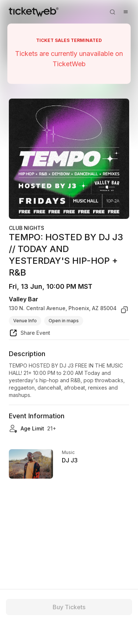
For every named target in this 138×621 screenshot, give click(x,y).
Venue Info (25, 320)
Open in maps (64, 320)
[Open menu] (125, 11)
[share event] (29, 334)
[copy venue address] (124, 310)
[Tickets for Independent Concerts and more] (34, 12)
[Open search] (112, 11)
